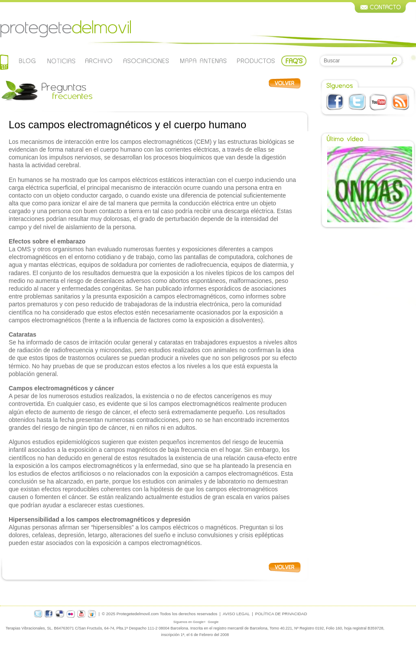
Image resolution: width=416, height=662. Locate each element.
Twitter (357, 101)
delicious (59, 614)
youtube (81, 614)
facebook (49, 614)
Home (4, 63)
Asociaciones (146, 60)
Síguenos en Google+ (189, 622)
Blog (27, 60)
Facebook (335, 101)
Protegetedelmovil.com (65, 29)
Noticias (60, 60)
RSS (400, 101)
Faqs (294, 60)
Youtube (378, 101)
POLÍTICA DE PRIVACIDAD (281, 613)
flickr (70, 614)
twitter (38, 614)
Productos (256, 60)
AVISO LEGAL (236, 613)
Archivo (98, 60)
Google (213, 622)
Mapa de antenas (203, 60)
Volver (285, 83)
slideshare (92, 614)
